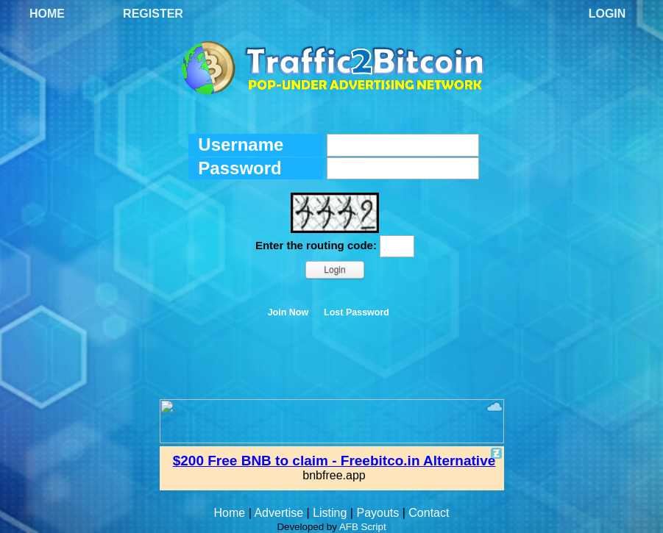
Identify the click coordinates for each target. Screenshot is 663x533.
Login (607, 13)
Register (153, 13)
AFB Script (362, 526)
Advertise (278, 513)
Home (47, 13)
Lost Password (356, 312)
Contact (428, 513)
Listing (330, 513)
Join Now (288, 312)
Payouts (377, 513)
